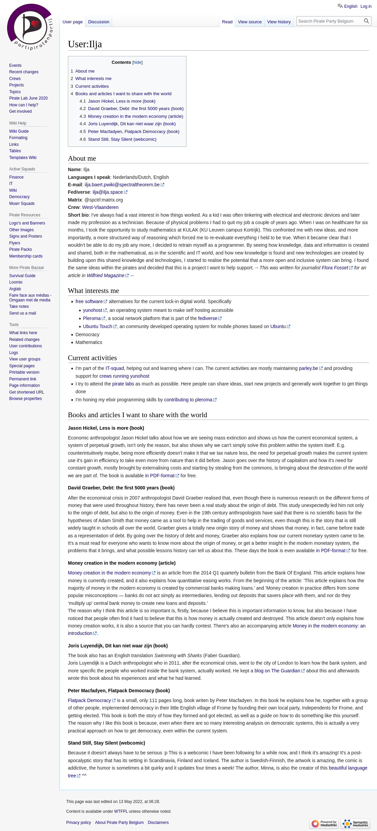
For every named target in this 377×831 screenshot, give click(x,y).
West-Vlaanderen (100, 207)
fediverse (208, 318)
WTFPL (121, 811)
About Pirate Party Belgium (119, 822)
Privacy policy (78, 822)
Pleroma (92, 318)
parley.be (308, 368)
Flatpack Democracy (89, 700)
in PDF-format (160, 475)
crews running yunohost (124, 376)
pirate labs (123, 383)
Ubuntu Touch (97, 326)
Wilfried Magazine (105, 275)
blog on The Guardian (277, 670)
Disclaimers (158, 822)
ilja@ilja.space (108, 192)
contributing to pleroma (188, 399)
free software (89, 301)
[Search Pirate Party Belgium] (334, 21)
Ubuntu (277, 326)
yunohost (92, 310)
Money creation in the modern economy (109, 572)
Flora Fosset (335, 267)
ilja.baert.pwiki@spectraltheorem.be (122, 184)
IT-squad (114, 368)
